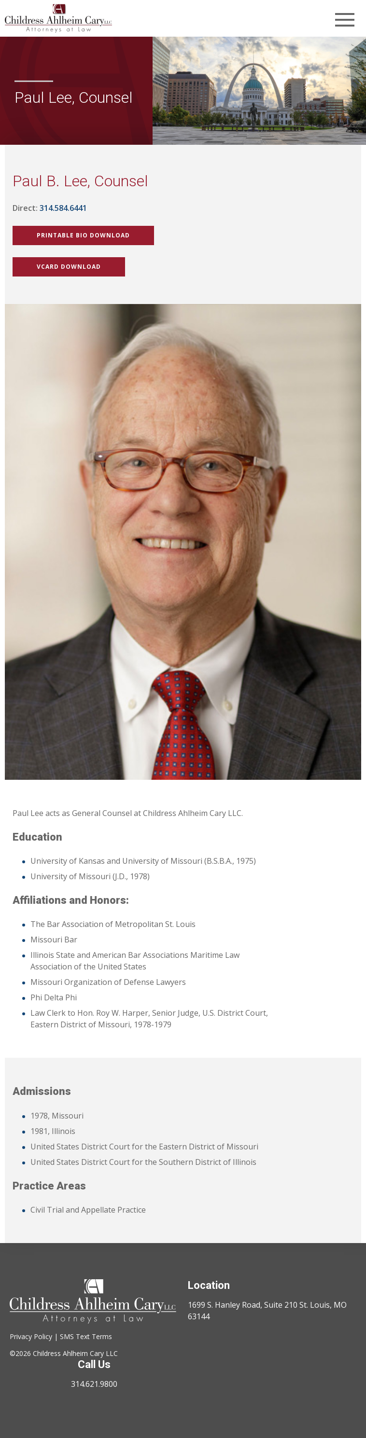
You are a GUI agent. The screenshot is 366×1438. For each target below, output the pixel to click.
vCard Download (69, 267)
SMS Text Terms (86, 1336)
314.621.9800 (94, 1384)
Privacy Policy (31, 1336)
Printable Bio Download (83, 235)
